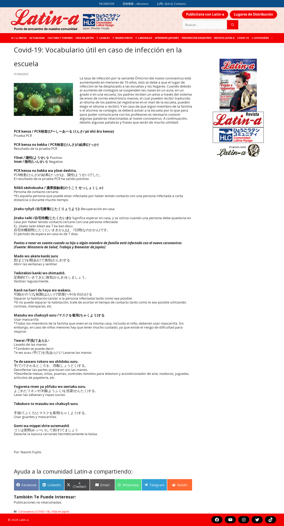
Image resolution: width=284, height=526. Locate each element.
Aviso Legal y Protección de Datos (54, 520)
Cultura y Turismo (60, 38)
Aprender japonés (167, 38)
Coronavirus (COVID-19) (34, 511)
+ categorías (263, 38)
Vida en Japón (85, 38)
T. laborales (143, 38)
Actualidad (37, 38)
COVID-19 (243, 38)
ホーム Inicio (19, 38)
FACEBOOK (106, 3)
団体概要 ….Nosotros (136, 3)
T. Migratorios (122, 38)
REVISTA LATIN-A (224, 38)
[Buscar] (232, 25)
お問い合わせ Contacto (171, 3)
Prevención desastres (196, 38)
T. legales (103, 38)
